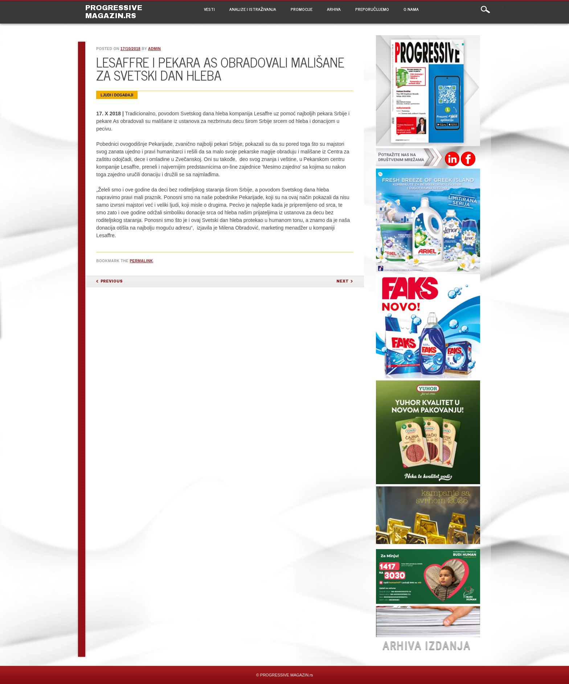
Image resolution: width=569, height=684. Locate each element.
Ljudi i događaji (117, 95)
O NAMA (411, 9)
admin (154, 49)
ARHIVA (334, 9)
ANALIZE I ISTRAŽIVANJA (252, 9)
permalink (141, 261)
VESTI (209, 9)
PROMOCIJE (301, 9)
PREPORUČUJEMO (372, 9)
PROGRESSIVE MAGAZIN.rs (113, 12)
